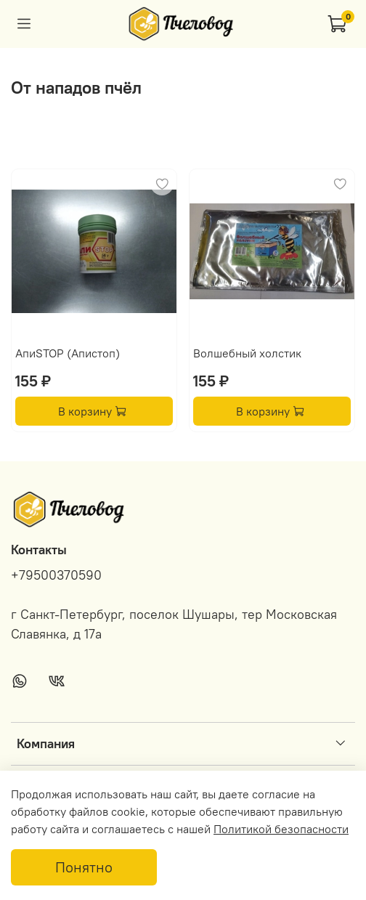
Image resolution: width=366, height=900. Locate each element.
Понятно (84, 867)
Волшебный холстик (247, 353)
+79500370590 (56, 575)
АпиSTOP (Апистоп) (67, 353)
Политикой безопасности (281, 829)
